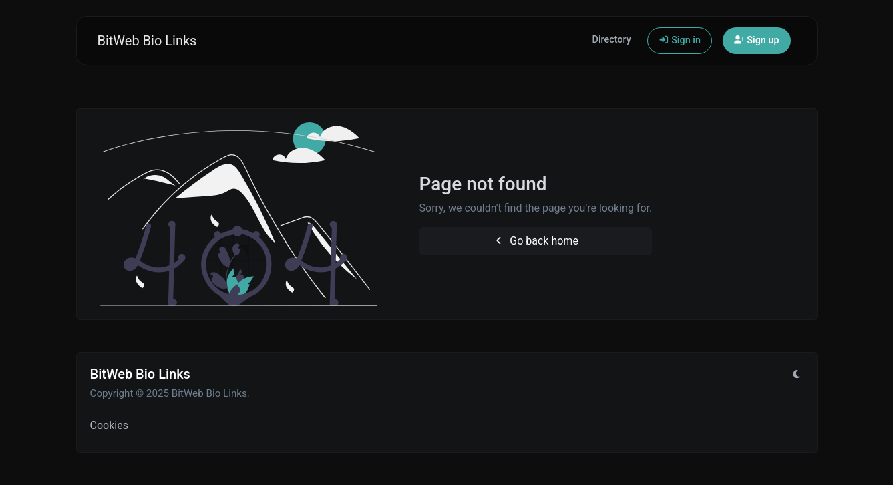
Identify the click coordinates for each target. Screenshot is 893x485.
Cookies (109, 425)
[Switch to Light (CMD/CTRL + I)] (796, 374)
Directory (611, 39)
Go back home (535, 240)
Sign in (680, 40)
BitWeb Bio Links (147, 41)
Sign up (756, 40)
